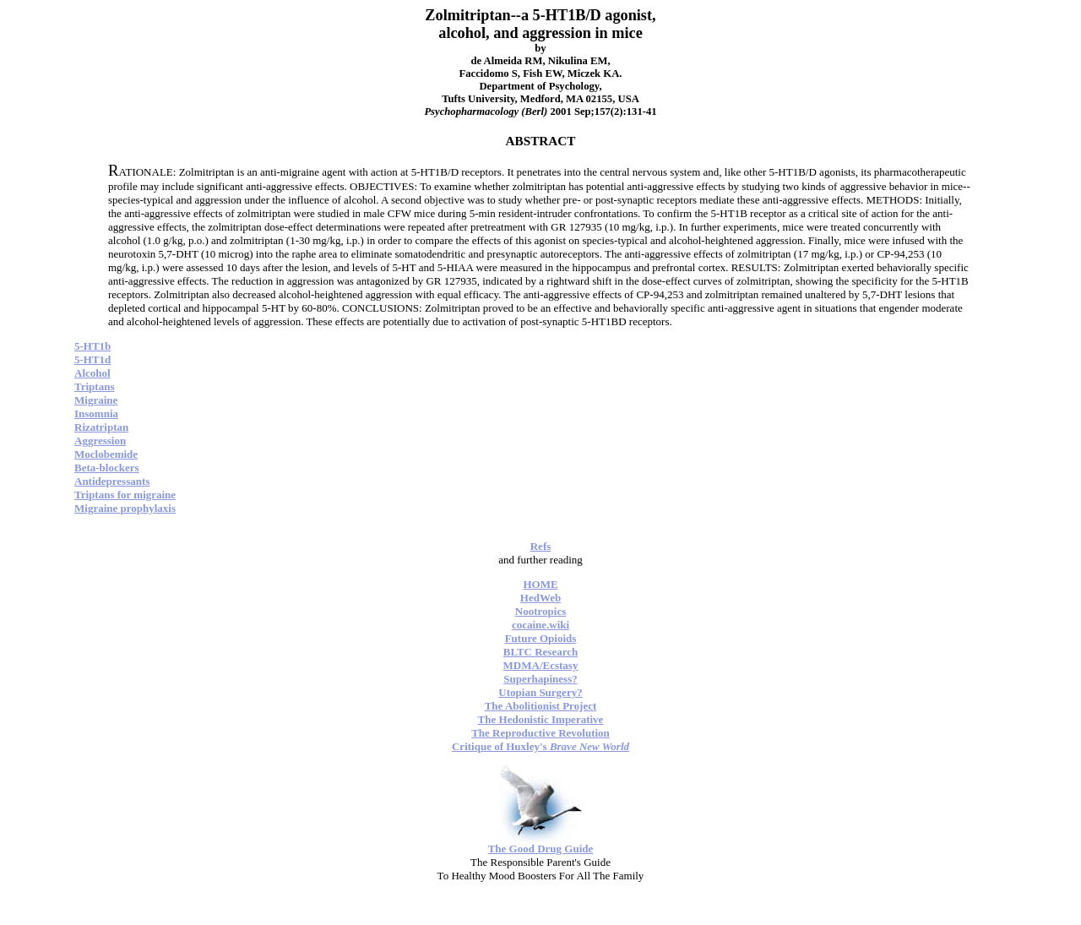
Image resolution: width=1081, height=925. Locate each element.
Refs (540, 546)
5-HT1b (92, 346)
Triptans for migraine (125, 494)
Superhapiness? (540, 678)
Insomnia (96, 413)
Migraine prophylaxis (125, 508)
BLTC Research (540, 651)
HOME (540, 584)
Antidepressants (111, 481)
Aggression (100, 440)
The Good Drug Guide (541, 848)
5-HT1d (92, 359)
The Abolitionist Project (541, 705)
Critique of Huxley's (540, 746)
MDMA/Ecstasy (541, 665)
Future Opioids (541, 638)
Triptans (94, 386)
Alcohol (92, 373)
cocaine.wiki (540, 624)
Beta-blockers (106, 467)
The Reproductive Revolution (540, 732)
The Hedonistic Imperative (541, 719)
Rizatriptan (101, 427)
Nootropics (540, 611)
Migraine (95, 400)
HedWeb (540, 597)
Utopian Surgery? (540, 692)
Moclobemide (106, 454)
